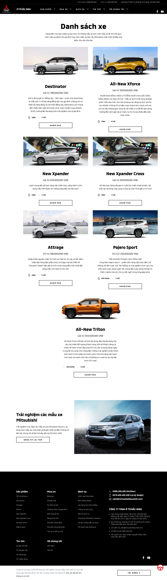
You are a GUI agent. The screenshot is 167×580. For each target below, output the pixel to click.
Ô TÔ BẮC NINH (24, 9)
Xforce (18, 509)
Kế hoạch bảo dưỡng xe (87, 527)
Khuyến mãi (51, 500)
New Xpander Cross (23, 518)
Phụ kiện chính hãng (54, 522)
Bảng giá (50, 496)
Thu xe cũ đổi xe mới (55, 531)
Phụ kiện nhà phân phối (56, 527)
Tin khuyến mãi (21, 550)
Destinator (20, 500)
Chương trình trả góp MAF (57, 509)
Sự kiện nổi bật (22, 546)
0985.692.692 (92, 2)
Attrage (19, 505)
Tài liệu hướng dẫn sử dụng (88, 522)
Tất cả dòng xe (21, 496)
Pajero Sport (21, 527)
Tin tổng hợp (21, 554)
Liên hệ (50, 550)
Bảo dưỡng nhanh (85, 500)
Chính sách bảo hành (86, 496)
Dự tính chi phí (52, 505)
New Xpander (21, 514)
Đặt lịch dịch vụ (83, 514)
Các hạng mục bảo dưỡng (87, 505)
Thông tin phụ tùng (85, 509)
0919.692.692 (112, 2)
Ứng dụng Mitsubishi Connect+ (89, 518)
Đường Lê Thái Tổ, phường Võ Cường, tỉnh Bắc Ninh (140, 2)
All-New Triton (21, 522)
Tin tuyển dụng (21, 559)
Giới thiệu (50, 546)
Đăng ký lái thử (52, 518)
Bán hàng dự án (53, 514)
